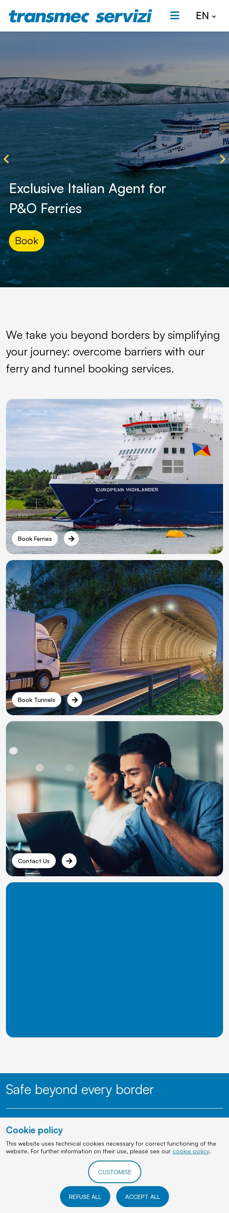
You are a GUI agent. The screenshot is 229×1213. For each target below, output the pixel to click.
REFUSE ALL (85, 1196)
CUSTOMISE (115, 1171)
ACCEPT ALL (142, 1196)
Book (26, 240)
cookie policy (190, 1151)
